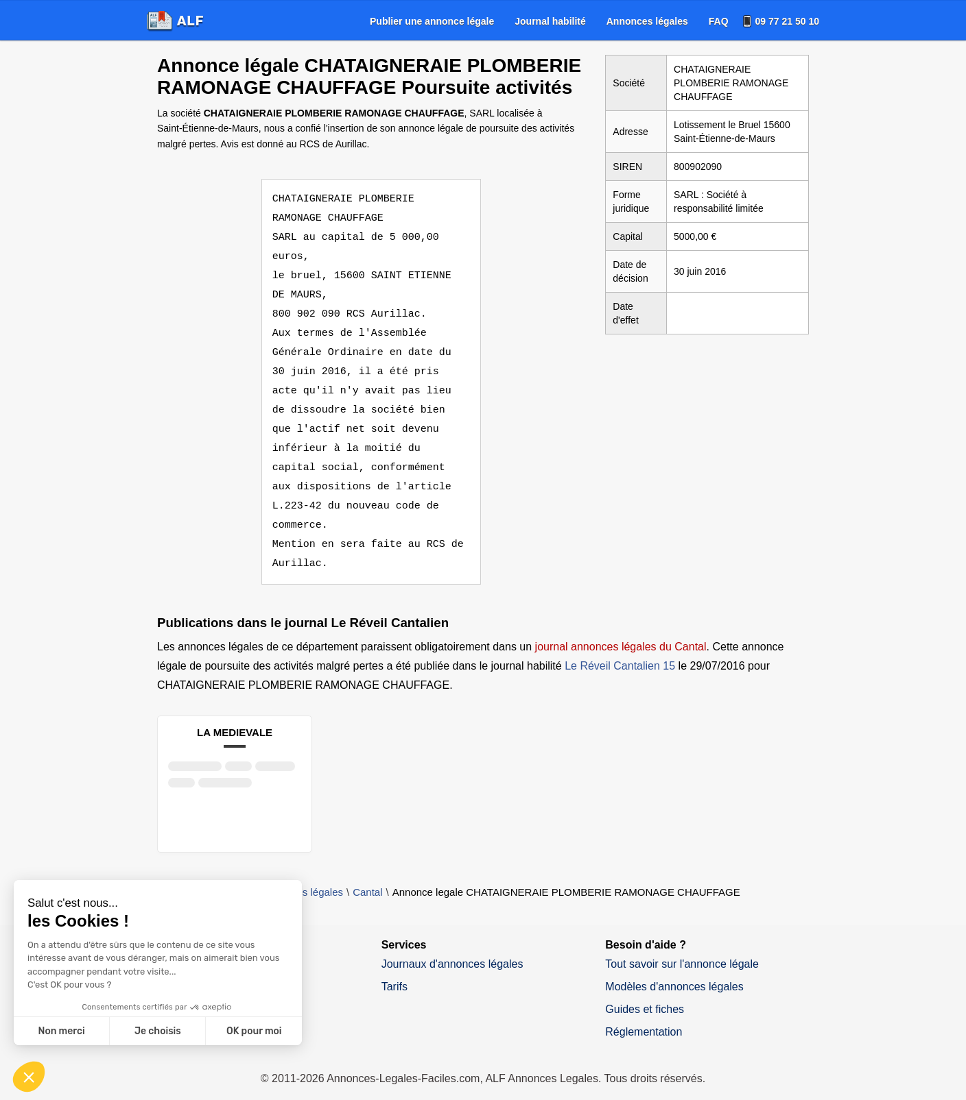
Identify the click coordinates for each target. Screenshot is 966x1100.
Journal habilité (550, 21)
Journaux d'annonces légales (452, 945)
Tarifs (394, 967)
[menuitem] (432, 21)
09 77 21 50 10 (787, 21)
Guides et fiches (644, 990)
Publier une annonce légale (432, 21)
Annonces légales (647, 21)
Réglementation (643, 1012)
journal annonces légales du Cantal (621, 627)
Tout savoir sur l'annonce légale (682, 945)
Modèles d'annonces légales (674, 967)
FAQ (719, 21)
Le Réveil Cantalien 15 (620, 646)
